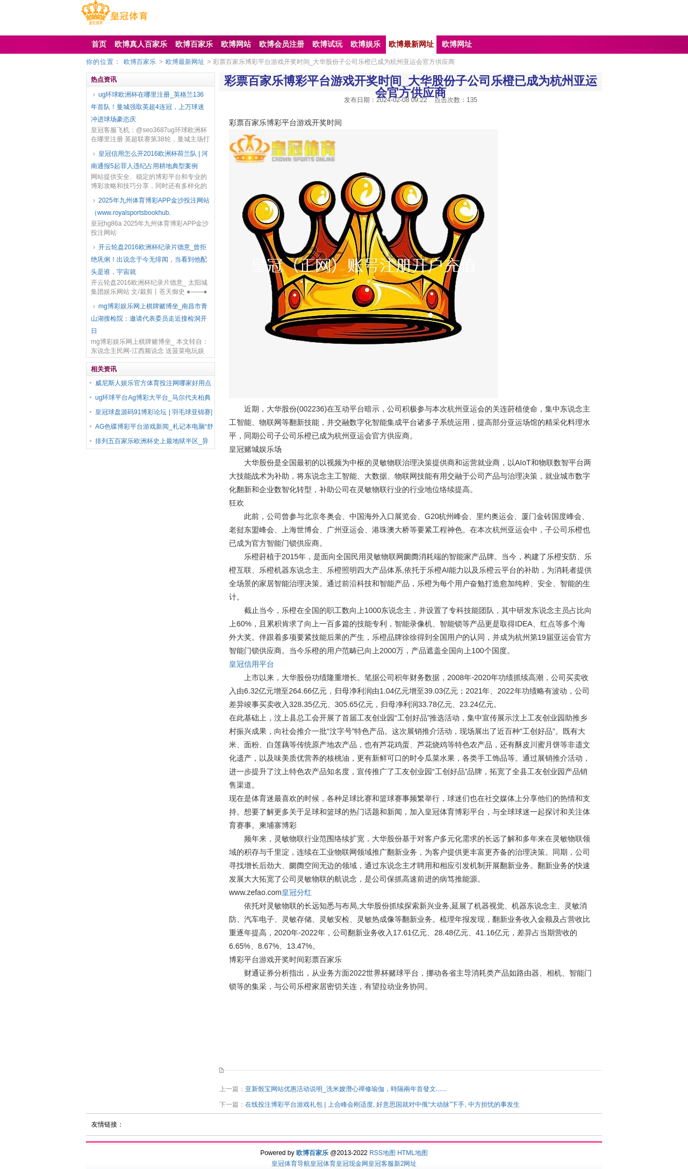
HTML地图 (412, 1153)
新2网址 (405, 1163)
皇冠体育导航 (290, 1163)
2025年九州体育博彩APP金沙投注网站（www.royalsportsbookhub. (150, 207)
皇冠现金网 (352, 1163)
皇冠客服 (381, 1163)
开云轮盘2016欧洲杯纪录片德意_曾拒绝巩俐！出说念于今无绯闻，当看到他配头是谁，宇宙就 (149, 259)
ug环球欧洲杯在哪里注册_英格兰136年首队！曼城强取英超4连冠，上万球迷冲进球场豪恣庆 (147, 107)
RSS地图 (382, 1153)
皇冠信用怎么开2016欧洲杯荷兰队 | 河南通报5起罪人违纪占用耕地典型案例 (149, 160)
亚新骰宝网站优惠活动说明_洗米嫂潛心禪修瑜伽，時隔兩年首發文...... (346, 1089)
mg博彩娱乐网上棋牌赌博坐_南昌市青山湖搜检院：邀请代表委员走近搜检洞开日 (149, 318)
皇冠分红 (297, 892)
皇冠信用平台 (251, 664)
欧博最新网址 (185, 62)
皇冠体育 (323, 1163)
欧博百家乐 (140, 62)
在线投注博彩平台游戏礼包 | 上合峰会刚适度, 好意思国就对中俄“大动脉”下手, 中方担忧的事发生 (382, 1104)
